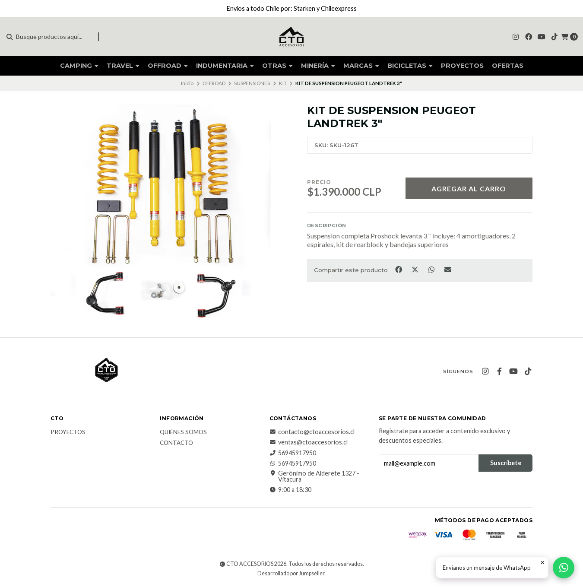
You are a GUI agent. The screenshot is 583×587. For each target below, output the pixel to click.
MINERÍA (318, 66)
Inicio (187, 83)
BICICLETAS (410, 66)
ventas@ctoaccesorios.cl (308, 442)
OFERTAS (507, 66)
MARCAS (361, 66)
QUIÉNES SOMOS (183, 432)
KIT (283, 83)
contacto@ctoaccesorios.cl (312, 432)
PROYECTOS (462, 66)
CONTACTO (176, 443)
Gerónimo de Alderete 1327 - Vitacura (314, 476)
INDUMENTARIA (225, 66)
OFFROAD (168, 66)
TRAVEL (123, 66)
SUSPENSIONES (252, 83)
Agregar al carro (468, 188)
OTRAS (277, 66)
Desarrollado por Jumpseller (290, 573)
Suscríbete (505, 462)
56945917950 (292, 453)
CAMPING (79, 66)
